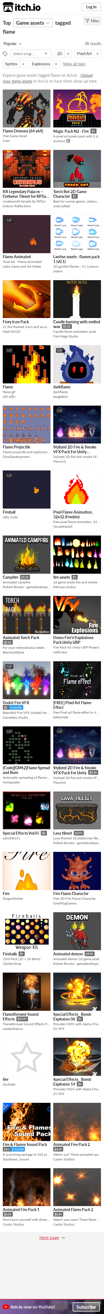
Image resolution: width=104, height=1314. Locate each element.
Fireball (9, 512)
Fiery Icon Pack (16, 321)
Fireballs (10, 953)
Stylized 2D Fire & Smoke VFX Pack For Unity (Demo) (74, 452)
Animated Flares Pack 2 (73, 1209)
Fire (6, 893)
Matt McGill (11, 331)
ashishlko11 (11, 838)
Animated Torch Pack (21, 637)
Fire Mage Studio (65, 336)
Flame (8, 386)
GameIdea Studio (15, 717)
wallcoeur (60, 652)
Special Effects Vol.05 (21, 833)
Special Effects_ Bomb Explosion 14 (72, 1082)
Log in (91, 6)
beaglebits (60, 397)
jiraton (58, 271)
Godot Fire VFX (16, 702)
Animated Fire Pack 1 (21, 1209)
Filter (92, 21)
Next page (49, 1237)
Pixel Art (84, 53)
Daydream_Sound (16, 1159)
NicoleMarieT (63, 526)
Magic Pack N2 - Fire (71, 131)
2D (59, 53)
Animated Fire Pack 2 (71, 1144)
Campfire (10, 577)
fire (5, 1079)
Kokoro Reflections (17, 206)
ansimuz (59, 141)
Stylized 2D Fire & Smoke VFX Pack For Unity (74, 770)
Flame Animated (17, 256)
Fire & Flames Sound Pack (25, 1144)
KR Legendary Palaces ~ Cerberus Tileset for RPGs (24, 194)
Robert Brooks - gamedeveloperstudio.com (26, 587)
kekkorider (61, 717)
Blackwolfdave (13, 652)
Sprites (11, 63)
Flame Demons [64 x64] (23, 131)
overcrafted (61, 206)
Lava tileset (62, 833)
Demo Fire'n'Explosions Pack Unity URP (73, 640)
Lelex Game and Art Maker (22, 266)
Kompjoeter (11, 782)
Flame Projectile (16, 447)
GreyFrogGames (65, 903)
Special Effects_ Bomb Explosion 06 (72, 1017)
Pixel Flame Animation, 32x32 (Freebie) (73, 514)
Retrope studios (64, 587)
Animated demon (68, 953)
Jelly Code (10, 517)
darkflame (61, 386)
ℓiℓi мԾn (9, 397)
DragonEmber (13, 898)
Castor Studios (64, 1159)
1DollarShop (12, 964)
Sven (6, 141)
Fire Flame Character (70, 893)
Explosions (41, 63)
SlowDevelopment (16, 457)
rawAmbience (13, 1029)
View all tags (74, 63)
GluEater (9, 1084)
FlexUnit (59, 461)
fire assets (61, 577)
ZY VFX (58, 1029)
